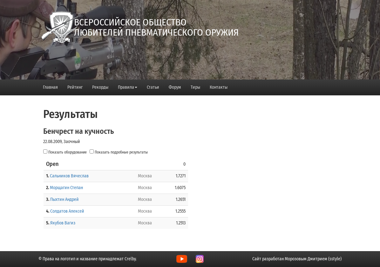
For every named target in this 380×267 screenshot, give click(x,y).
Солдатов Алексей (67, 211)
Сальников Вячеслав (69, 176)
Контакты (218, 87)
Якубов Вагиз (62, 223)
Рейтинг (75, 87)
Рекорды (100, 87)
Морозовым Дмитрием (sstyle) (313, 259)
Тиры (195, 87)
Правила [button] (127, 87)
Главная (50, 87)
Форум (175, 87)
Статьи (153, 87)
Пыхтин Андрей (64, 199)
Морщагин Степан (66, 187)
